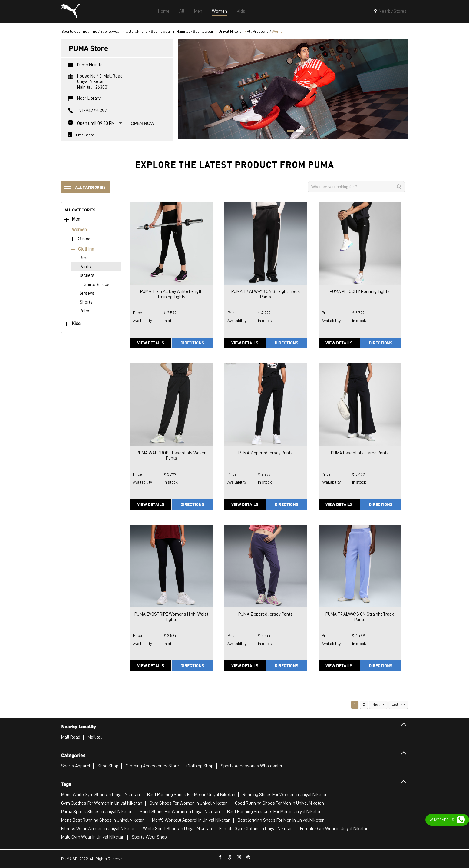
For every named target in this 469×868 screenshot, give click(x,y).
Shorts (86, 302)
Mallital (95, 737)
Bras (84, 258)
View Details (150, 342)
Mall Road (70, 737)
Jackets (87, 275)
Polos (85, 311)
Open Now (142, 123)
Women (79, 230)
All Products (258, 31)
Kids (76, 323)
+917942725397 (92, 110)
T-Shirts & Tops (95, 284)
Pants (85, 266)
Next (376, 704)
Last (395, 704)
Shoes (84, 238)
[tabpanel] (293, 89)
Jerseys (87, 293)
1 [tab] (288, 131)
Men (76, 219)
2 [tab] (297, 131)
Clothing (86, 249)
